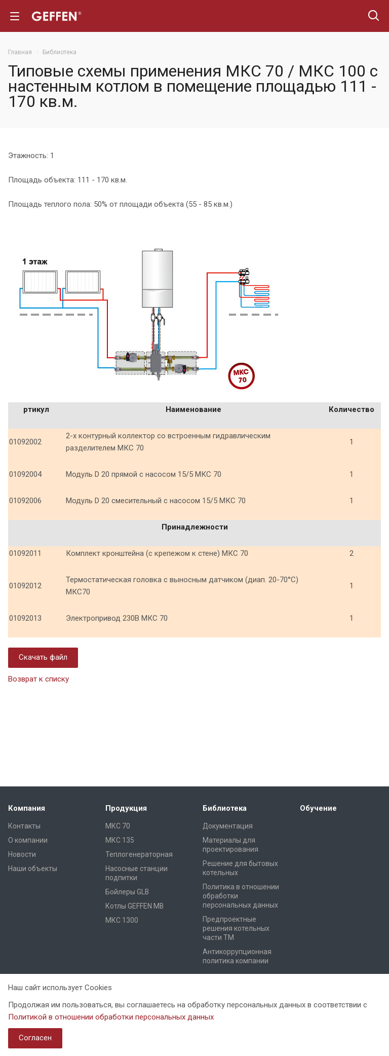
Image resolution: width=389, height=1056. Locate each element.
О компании (28, 840)
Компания (26, 808)
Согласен (35, 1037)
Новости (22, 854)
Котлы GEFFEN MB (134, 906)
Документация (228, 826)
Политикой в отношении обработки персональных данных (111, 1017)
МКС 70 (117, 826)
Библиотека (225, 808)
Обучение (318, 808)
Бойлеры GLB (127, 892)
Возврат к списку (38, 679)
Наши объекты (32, 868)
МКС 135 (119, 840)
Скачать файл (43, 657)
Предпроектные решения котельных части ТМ (236, 928)
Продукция (126, 808)
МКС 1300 (121, 920)
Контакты (24, 826)
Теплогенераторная (139, 854)
